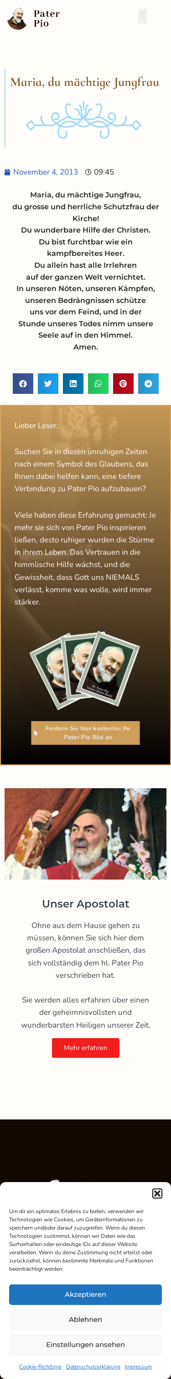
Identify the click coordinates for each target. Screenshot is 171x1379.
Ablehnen (85, 1319)
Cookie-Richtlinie (40, 1366)
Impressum (138, 1366)
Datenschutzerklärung (93, 1366)
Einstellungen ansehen (85, 1344)
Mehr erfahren (86, 1047)
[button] (157, 1193)
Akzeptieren (85, 1294)
